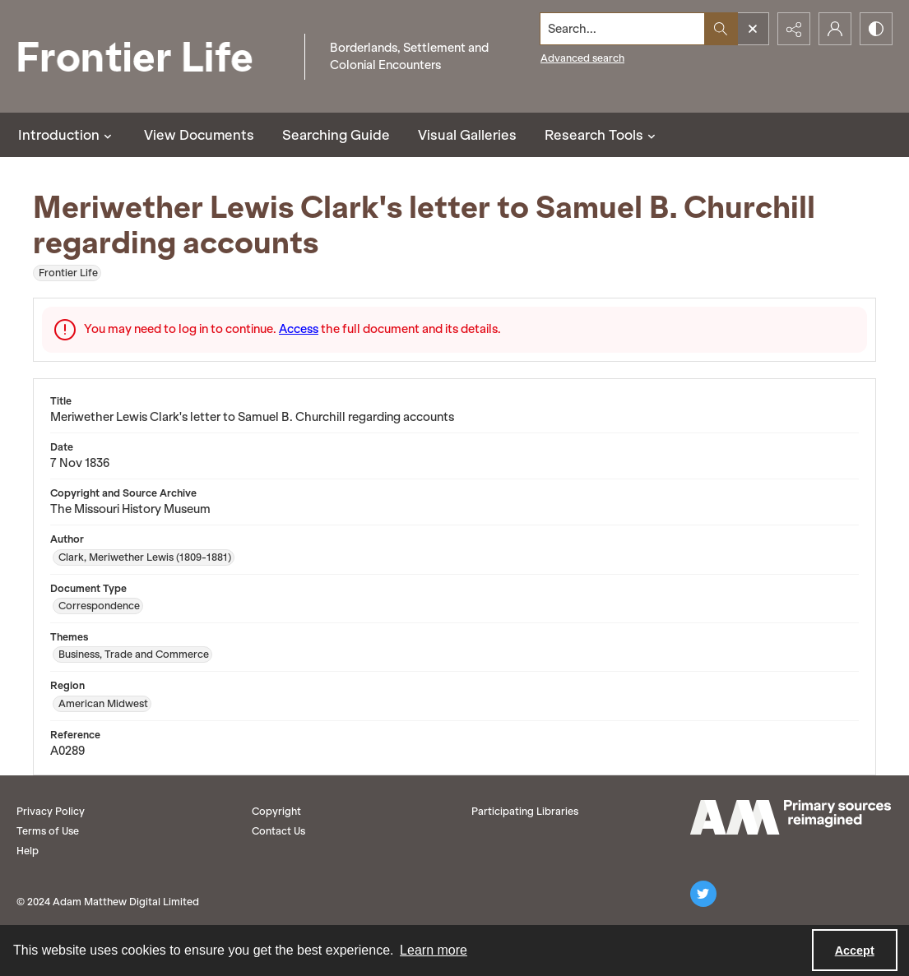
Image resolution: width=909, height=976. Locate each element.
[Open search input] (752, 28)
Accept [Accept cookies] (854, 950)
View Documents (199, 135)
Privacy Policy (50, 811)
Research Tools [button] (602, 135)
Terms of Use (47, 831)
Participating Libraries (524, 811)
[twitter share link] (703, 894)
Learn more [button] (433, 950)
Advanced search (582, 58)
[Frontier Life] (148, 56)
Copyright (276, 811)
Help (27, 850)
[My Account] (835, 28)
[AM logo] (790, 817)
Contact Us (278, 831)
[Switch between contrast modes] (876, 28)
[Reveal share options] (793, 28)
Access (298, 328)
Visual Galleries (467, 135)
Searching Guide (336, 135)
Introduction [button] (67, 135)
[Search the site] (622, 28)
